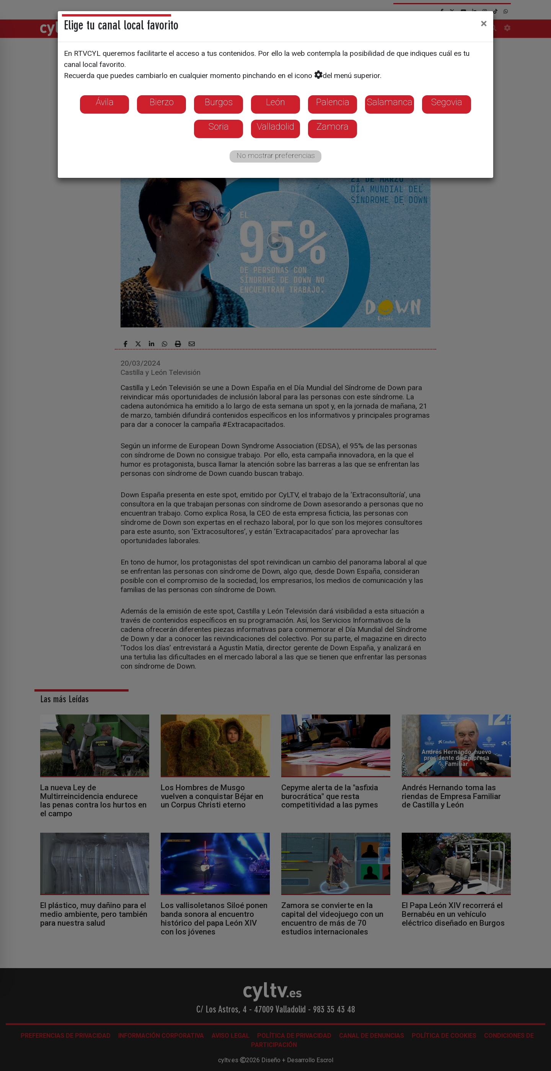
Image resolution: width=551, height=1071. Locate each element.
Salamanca (389, 102)
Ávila (105, 102)
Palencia (332, 102)
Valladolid (275, 126)
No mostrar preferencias (275, 155)
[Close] (483, 23)
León (275, 102)
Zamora (332, 126)
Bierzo (162, 102)
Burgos (219, 102)
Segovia (446, 102)
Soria (219, 126)
